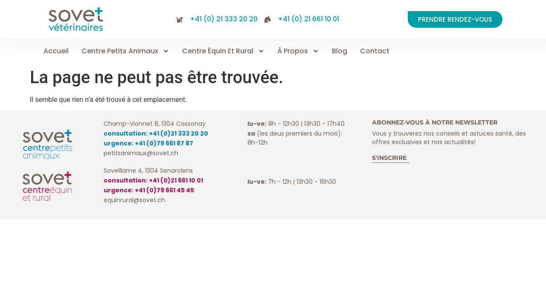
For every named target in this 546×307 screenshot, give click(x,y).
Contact (374, 51)
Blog (339, 51)
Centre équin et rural (223, 51)
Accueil (56, 51)
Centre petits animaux (125, 51)
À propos (298, 51)
